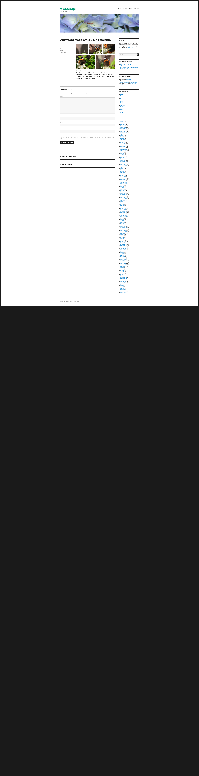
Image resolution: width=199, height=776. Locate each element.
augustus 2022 (123, 183)
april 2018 (122, 255)
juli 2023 (122, 168)
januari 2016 (122, 292)
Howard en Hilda (128, 80)
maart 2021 (122, 207)
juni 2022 (122, 186)
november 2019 (123, 229)
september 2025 (123, 132)
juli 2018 (122, 251)
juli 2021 (122, 201)
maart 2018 (122, 256)
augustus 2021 (123, 200)
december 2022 (123, 178)
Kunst (121, 102)
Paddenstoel (123, 106)
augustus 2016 (123, 282)
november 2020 (123, 212)
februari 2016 (123, 291)
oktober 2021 (123, 197)
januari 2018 (123, 259)
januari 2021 (123, 209)
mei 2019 (122, 237)
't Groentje (68, 9)
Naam (62, 116)
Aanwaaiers (128, 79)
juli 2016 (122, 284)
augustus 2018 (123, 249)
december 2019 (123, 227)
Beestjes (62, 52)
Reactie (62, 96)
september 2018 (123, 248)
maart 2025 (122, 141)
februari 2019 (123, 241)
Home (130, 8)
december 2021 (123, 194)
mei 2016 (122, 286)
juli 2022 (122, 185)
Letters (121, 104)
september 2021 (123, 198)
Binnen (121, 95)
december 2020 (123, 211)
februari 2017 (123, 274)
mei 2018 (122, 253)
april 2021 (122, 205)
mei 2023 (122, 171)
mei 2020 (122, 220)
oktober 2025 (123, 131)
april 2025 (122, 139)
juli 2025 (122, 135)
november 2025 (123, 130)
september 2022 (123, 182)
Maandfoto (122, 105)
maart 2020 (122, 223)
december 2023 (123, 161)
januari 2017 (122, 275)
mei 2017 (122, 270)
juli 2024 (122, 152)
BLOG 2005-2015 (122, 8)
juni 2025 (122, 136)
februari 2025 (123, 142)
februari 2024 (123, 158)
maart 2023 (122, 174)
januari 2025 (123, 143)
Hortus (121, 101)
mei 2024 (122, 154)
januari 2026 (123, 127)
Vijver (121, 112)
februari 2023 (123, 175)
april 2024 (122, 156)
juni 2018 (122, 252)
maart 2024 (122, 157)
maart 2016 (122, 289)
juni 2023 (122, 169)
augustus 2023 (123, 167)
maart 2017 (122, 273)
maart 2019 (122, 240)
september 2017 (123, 264)
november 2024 (123, 146)
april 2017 (122, 271)
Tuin (65, 52)
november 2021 (123, 196)
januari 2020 (123, 226)
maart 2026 (122, 124)
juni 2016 (122, 285)
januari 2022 (123, 193)
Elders (121, 98)
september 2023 (123, 165)
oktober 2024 (123, 147)
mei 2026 (122, 121)
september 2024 (124, 149)
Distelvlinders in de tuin (125, 64)
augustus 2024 (123, 150)
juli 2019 (122, 234)
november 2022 (123, 179)
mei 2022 (122, 187)
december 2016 (123, 277)
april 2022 (122, 189)
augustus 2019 (123, 233)
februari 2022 (123, 191)
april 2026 (122, 123)
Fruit (121, 99)
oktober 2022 (123, 180)
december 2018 (123, 244)
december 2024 (123, 145)
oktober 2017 (123, 263)
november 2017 (123, 262)
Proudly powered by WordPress (72, 301)
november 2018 (123, 245)
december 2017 (123, 260)
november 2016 (123, 278)
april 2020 (122, 222)
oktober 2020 (123, 214)
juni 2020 (122, 219)
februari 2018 (123, 258)
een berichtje (130, 47)
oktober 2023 (123, 164)
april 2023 (122, 172)
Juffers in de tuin (124, 65)
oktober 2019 (123, 230)
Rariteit (122, 108)
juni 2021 (122, 203)
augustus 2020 (123, 216)
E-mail (62, 122)
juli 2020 (122, 218)
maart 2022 (122, 190)
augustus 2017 (123, 266)
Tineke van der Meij (64, 48)
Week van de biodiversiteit (126, 70)
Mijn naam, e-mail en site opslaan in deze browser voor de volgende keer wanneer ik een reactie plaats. (87, 138)
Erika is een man (124, 68)
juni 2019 (122, 236)
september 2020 (124, 215)
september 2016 (123, 281)
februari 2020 (123, 225)
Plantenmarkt (133, 82)
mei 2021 (122, 204)
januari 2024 (123, 160)
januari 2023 (123, 176)
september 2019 (123, 231)
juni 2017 (122, 269)
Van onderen (133, 85)
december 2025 (123, 128)
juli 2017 (122, 267)
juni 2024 (122, 153)
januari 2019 (122, 242)
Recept (121, 109)
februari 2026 (123, 125)
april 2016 (122, 288)
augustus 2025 (123, 134)
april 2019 (122, 238)
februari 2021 (123, 208)
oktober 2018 (123, 247)
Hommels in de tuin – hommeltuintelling (129, 67)
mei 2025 (122, 138)
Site (61, 128)
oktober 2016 (123, 280)
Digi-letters (122, 97)
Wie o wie (136, 8)
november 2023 (123, 163)
